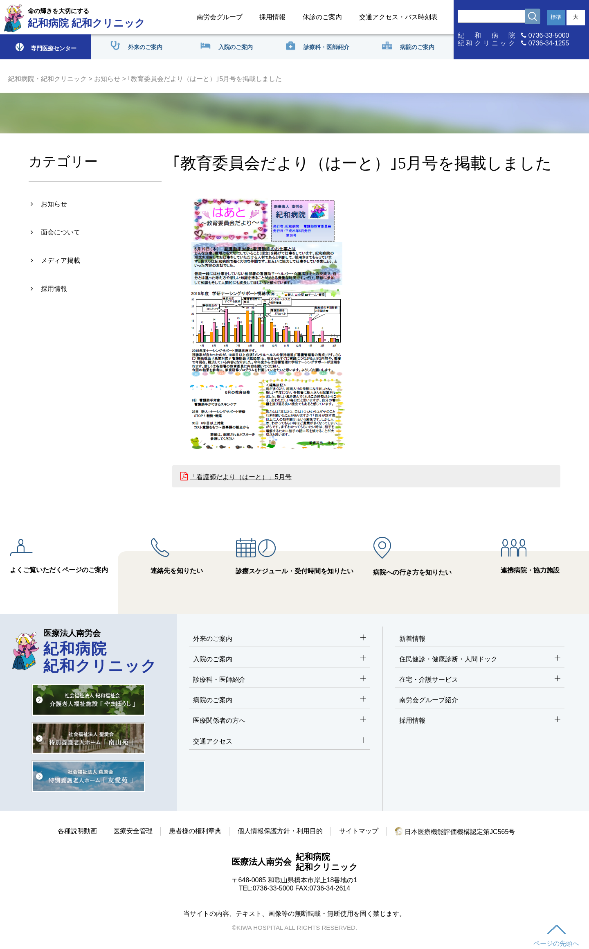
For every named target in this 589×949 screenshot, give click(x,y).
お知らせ (107, 78)
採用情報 (272, 17)
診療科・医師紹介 (279, 680)
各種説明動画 (77, 830)
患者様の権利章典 (195, 830)
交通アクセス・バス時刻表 (398, 17)
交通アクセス (279, 742)
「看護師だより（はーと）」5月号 (241, 476)
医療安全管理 (133, 830)
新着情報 (412, 638)
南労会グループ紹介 (428, 700)
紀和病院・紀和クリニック (47, 78)
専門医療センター (45, 47)
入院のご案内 (279, 659)
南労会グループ (220, 17)
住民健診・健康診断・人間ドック (479, 659)
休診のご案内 (322, 17)
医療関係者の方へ (279, 721)
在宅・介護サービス (479, 680)
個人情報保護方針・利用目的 (280, 830)
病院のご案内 (279, 700)
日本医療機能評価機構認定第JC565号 (455, 831)
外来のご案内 (279, 639)
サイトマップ (358, 830)
